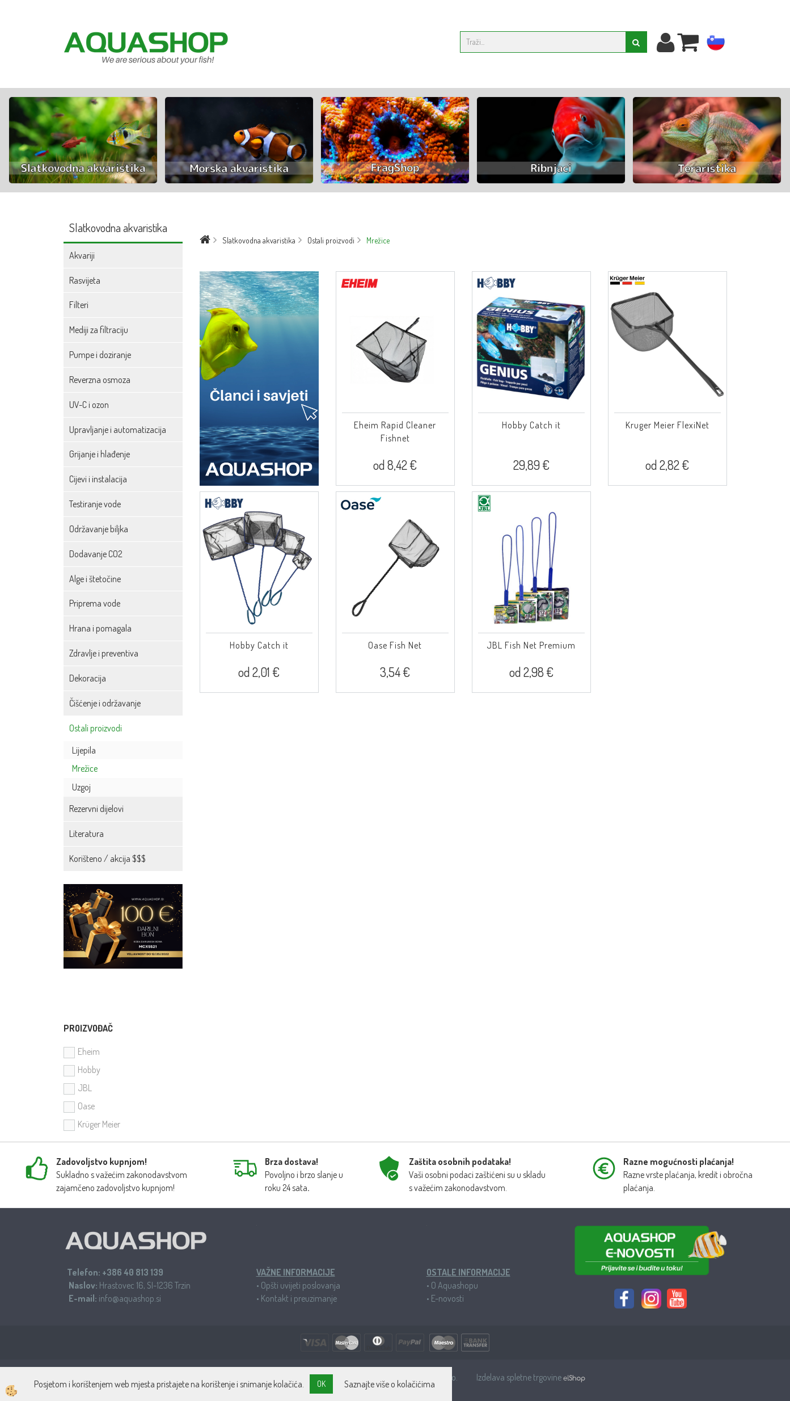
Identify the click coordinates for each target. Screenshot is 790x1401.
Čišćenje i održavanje (105, 703)
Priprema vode (94, 603)
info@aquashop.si (130, 1298)
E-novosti (447, 1298)
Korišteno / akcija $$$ (107, 858)
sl (715, 43)
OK (321, 1384)
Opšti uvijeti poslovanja (300, 1285)
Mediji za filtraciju (98, 329)
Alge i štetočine (95, 578)
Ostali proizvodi (95, 728)
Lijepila (84, 750)
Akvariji (82, 255)
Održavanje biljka (98, 529)
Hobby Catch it (531, 425)
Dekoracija (87, 678)
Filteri (78, 304)
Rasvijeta (84, 280)
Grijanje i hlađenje (99, 454)
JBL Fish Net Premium (531, 645)
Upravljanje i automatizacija (117, 429)
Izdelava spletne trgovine (519, 1377)
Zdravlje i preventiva (103, 653)
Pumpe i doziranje (100, 354)
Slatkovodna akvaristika (258, 240)
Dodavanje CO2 (95, 553)
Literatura (86, 833)
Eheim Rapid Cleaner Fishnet (395, 431)
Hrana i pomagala (100, 628)
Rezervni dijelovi (96, 808)
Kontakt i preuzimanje (299, 1298)
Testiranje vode (95, 504)
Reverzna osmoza (99, 379)
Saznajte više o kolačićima (389, 1384)
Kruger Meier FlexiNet (667, 425)
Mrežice (85, 768)
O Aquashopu (454, 1285)
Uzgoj (81, 787)
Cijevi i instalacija (98, 479)
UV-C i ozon (89, 404)
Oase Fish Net (395, 645)
